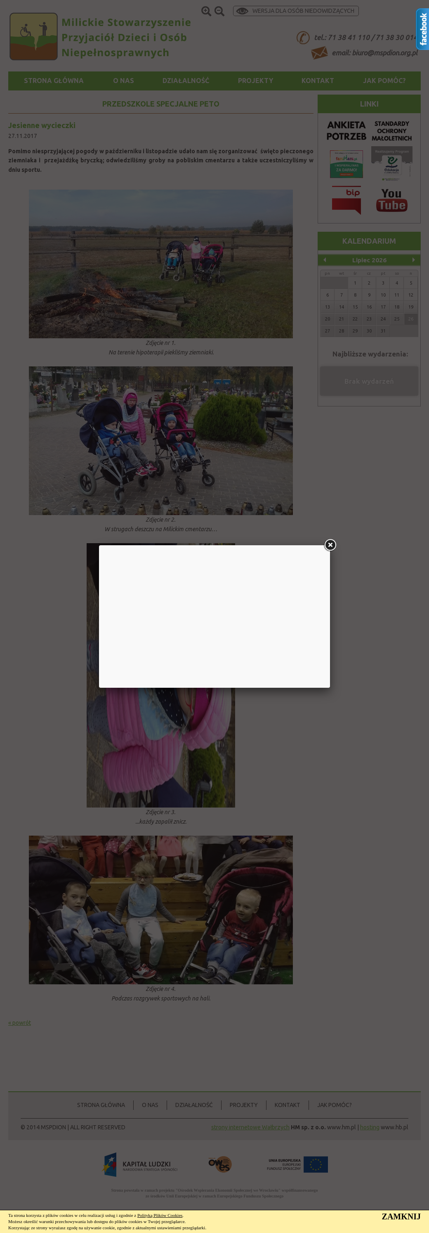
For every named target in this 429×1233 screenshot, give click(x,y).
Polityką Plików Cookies (159, 1215)
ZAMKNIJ (401, 1216)
